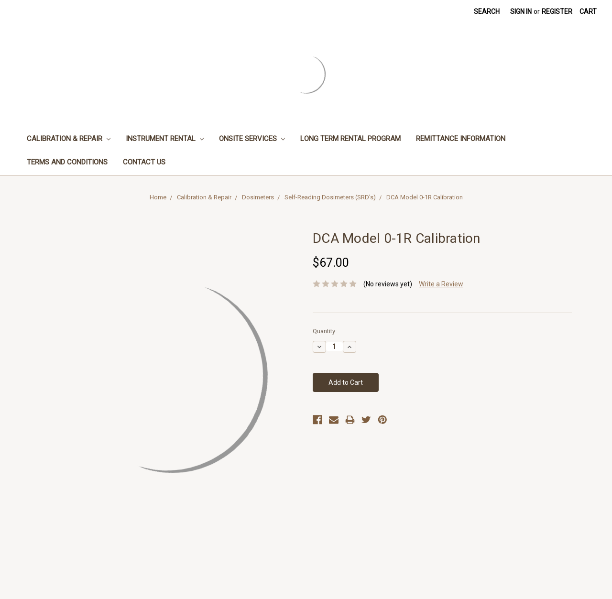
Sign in (521, 11)
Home (158, 197)
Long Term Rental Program (350, 138)
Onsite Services (252, 138)
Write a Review (441, 284)
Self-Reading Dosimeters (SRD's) (330, 197)
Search (487, 11)
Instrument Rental (165, 138)
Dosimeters (258, 197)
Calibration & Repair (68, 138)
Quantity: (325, 331)
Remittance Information (460, 138)
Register (557, 11)
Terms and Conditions (67, 162)
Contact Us (144, 162)
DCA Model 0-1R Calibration (424, 197)
